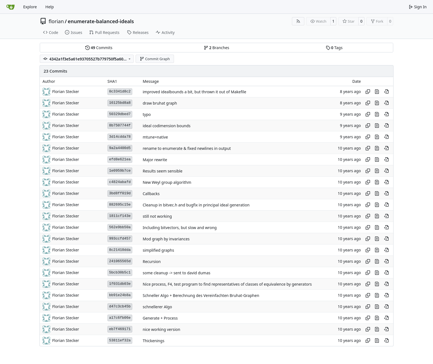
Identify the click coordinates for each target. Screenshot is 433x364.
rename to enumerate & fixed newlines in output (187, 148)
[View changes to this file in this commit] (377, 91)
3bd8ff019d (120, 193)
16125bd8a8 (120, 103)
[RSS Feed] (298, 21)
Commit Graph (155, 58)
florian (56, 21)
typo (147, 114)
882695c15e (120, 205)
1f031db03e (120, 284)
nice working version (161, 329)
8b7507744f (120, 125)
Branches (216, 47)
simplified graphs (158, 250)
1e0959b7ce (120, 171)
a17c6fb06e (120, 318)
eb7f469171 (120, 329)
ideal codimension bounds (167, 125)
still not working (157, 216)
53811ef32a (120, 340)
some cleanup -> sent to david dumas (176, 272)
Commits (98, 47)
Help (49, 6)
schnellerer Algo (157, 306)
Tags (334, 47)
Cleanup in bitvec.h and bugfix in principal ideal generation (196, 205)
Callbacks (151, 193)
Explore (30, 6)
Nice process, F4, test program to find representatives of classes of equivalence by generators (227, 284)
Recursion (152, 261)
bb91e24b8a (120, 295)
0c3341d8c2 (120, 91)
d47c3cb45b (120, 306)
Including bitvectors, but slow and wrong (180, 227)
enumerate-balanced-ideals (101, 21)
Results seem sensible (163, 171)
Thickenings (153, 340)
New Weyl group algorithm (167, 182)
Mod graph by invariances (166, 238)
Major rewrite (155, 159)
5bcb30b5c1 (120, 272)
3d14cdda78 (120, 137)
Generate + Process (160, 318)
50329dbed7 (120, 114)
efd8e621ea (120, 159)
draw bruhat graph (160, 103)
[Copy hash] (368, 91)
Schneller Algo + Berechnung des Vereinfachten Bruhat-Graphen (201, 295)
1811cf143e (120, 216)
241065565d (120, 261)
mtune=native (155, 137)
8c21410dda (120, 250)
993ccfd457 (120, 239)
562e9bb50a (120, 227)
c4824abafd (120, 182)
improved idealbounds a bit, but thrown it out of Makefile (194, 91)
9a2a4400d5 (120, 148)
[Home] (10, 7)
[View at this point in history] (386, 91)
